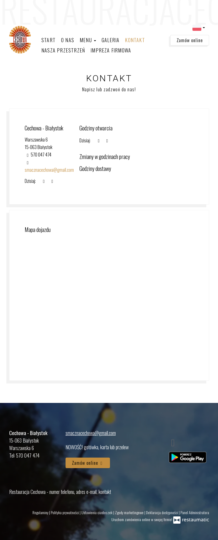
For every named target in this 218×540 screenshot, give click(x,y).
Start (48, 40)
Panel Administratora (195, 512)
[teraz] (99, 140)
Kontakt (135, 40)
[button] (198, 27)
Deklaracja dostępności (162, 512)
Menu (88, 40)
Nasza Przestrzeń (63, 50)
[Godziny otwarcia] (107, 140)
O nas (67, 40)
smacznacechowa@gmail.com (91, 432)
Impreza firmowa (111, 50)
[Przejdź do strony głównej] (20, 40)
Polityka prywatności (65, 512)
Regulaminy (40, 512)
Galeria (110, 40)
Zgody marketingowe (129, 512)
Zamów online (190, 40)
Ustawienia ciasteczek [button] (97, 512)
